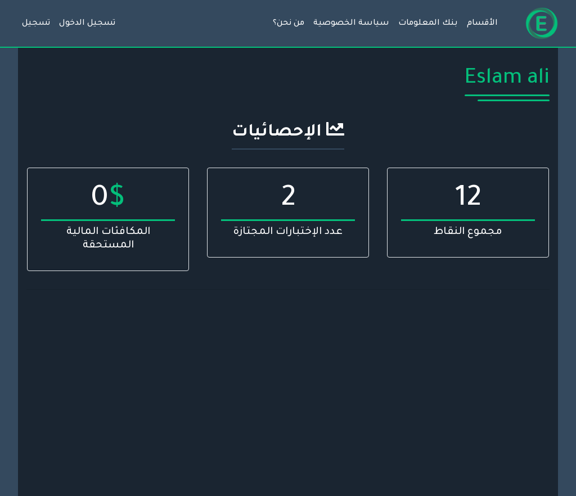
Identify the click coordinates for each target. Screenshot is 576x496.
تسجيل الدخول (87, 23)
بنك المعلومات (428, 23)
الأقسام (482, 23)
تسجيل (36, 23)
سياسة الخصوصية (351, 23)
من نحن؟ (288, 23)
